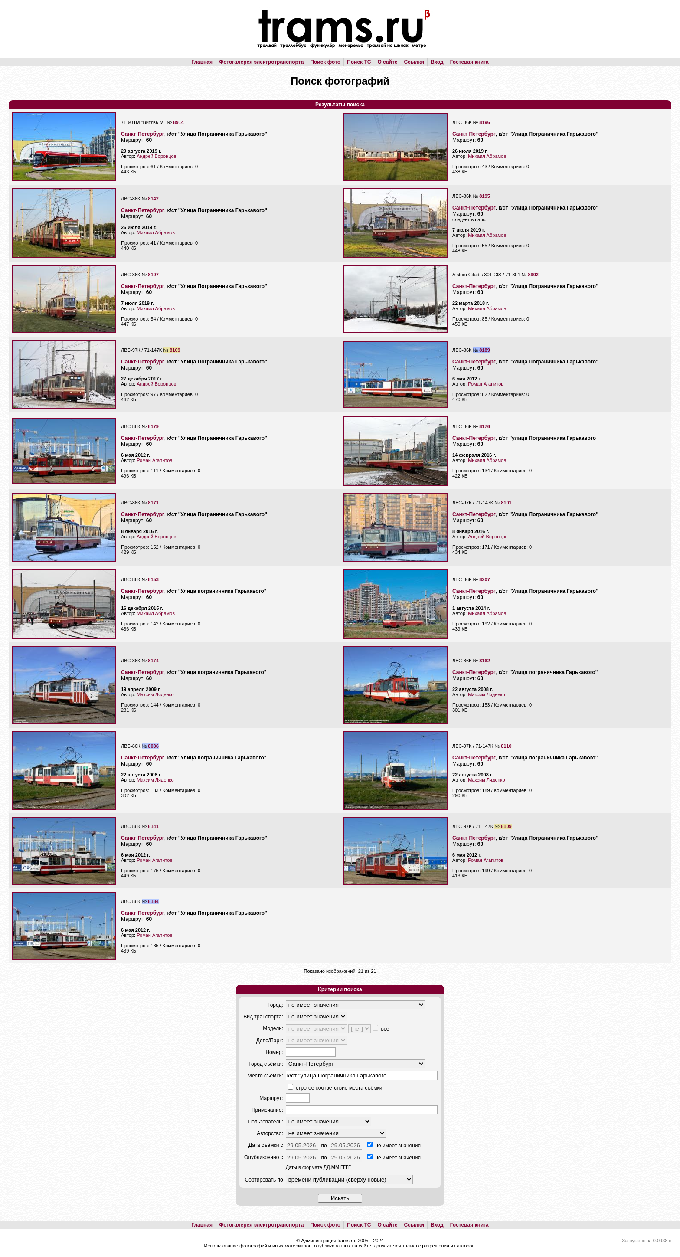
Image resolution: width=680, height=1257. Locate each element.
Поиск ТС (359, 62)
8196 (484, 122)
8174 (153, 660)
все (381, 1029)
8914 (178, 122)
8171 (153, 502)
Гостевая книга (469, 62)
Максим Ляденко (155, 694)
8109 (175, 350)
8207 (484, 579)
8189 (484, 350)
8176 (484, 426)
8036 (153, 746)
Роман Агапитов (485, 383)
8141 (153, 826)
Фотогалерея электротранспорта (261, 62)
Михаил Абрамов (487, 156)
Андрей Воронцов (156, 156)
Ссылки (414, 62)
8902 (533, 274)
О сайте (387, 62)
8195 (484, 196)
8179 (153, 426)
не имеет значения (394, 1145)
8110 (506, 746)
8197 (153, 274)
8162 (484, 660)
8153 (153, 579)
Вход (437, 62)
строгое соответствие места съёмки (335, 1088)
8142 (153, 198)
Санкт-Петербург (142, 134)
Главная (201, 62)
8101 (506, 502)
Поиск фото (325, 62)
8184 (153, 901)
